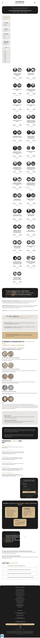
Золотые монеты (20, 596)
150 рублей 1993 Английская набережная (30, 231)
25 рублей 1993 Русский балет (31, 105)
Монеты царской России (20, 589)
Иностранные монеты (20, 595)
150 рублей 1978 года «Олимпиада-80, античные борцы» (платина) (31, 168)
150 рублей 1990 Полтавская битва (31, 74)
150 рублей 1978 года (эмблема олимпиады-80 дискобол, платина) (30, 121)
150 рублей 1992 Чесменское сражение (17, 199)
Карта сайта (20, 607)
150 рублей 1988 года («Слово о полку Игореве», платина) (17, 183)
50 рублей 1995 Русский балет (17, 90)
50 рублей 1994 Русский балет (17, 105)
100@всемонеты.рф (20, 615)
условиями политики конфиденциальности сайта (28, 495)
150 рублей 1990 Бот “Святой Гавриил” (31, 215)
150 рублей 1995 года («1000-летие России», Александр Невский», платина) (17, 232)
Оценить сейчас (20, 624)
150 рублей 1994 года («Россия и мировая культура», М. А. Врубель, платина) (17, 279)
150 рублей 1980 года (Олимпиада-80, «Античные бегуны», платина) (31, 137)
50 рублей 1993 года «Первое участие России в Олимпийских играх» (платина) (31, 184)
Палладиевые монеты (20, 600)
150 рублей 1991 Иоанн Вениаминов (31, 199)
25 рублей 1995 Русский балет (31, 152)
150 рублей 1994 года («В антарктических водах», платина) (30, 262)
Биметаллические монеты (20, 599)
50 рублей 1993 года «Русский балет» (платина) (17, 215)
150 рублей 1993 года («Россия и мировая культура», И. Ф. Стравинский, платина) (17, 247)
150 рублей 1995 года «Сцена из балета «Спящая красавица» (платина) (17, 262)
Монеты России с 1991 (20, 592)
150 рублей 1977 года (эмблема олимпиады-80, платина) (30, 90)
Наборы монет (20, 603)
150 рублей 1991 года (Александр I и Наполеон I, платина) (17, 152)
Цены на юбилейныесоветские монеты (20, 605)
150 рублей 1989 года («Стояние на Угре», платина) (17, 74)
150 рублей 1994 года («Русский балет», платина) (17, 137)
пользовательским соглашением (16, 632)
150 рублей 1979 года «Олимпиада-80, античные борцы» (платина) (17, 168)
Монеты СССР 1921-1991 (20, 590)
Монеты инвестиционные (20, 593)
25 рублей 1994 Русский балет (17, 121)
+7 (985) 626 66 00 (20, 622)
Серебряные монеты (20, 597)
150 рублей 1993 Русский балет (30, 246)
